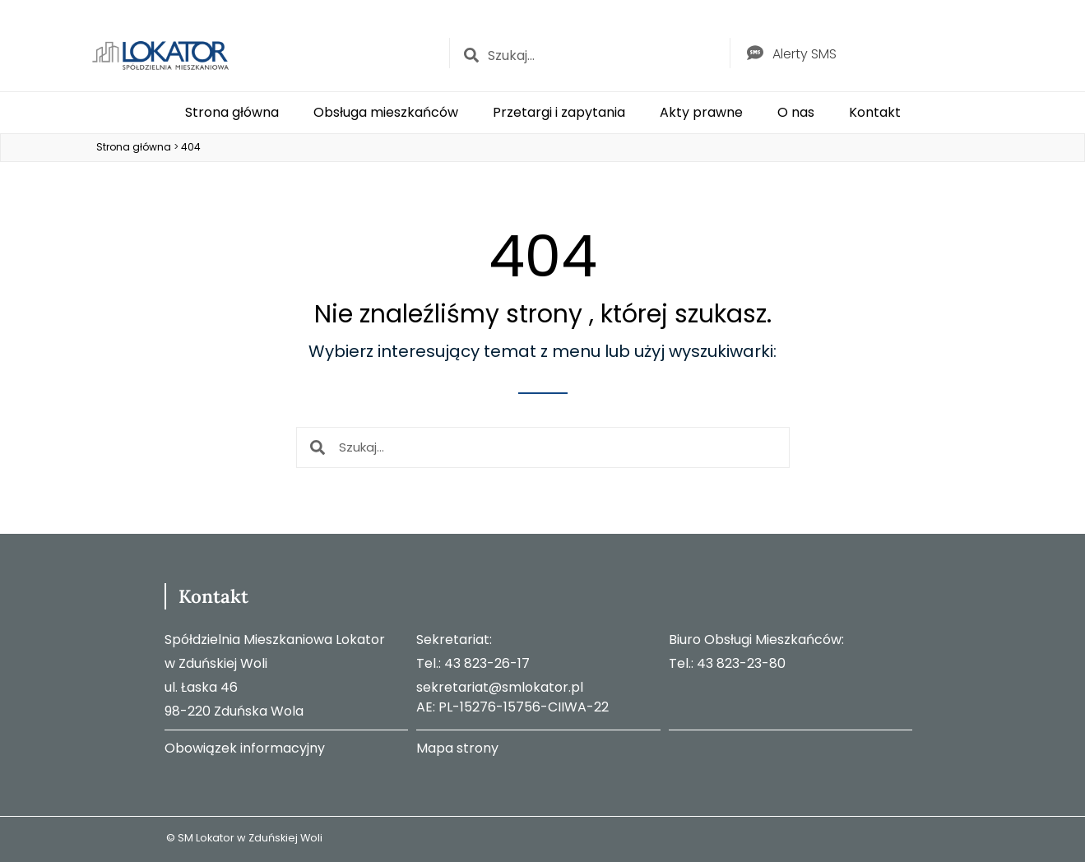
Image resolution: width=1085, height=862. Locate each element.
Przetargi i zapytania (559, 112)
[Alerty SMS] (755, 52)
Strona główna (232, 112)
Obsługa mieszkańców (385, 112)
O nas (795, 112)
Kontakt (875, 112)
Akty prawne (701, 112)
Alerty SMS (804, 53)
